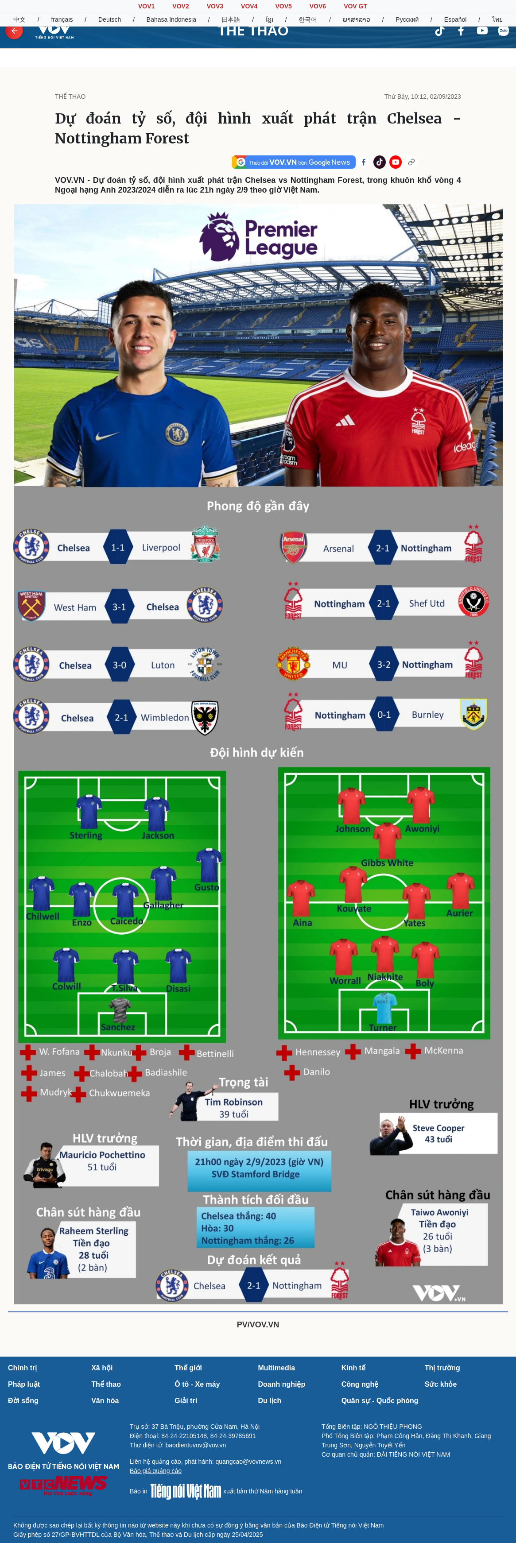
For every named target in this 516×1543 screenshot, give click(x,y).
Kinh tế (353, 1368)
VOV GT (355, 6)
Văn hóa (105, 1400)
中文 (19, 19)
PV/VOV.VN (258, 1324)
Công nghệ (360, 1384)
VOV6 (318, 6)
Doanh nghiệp (281, 1384)
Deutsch (109, 19)
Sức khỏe (441, 1384)
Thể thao (106, 1384)
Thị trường (442, 1368)
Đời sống (23, 1400)
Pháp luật (24, 1384)
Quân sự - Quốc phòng (380, 1400)
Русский (407, 19)
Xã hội (102, 1368)
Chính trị (22, 1368)
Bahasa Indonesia (171, 19)
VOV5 (283, 6)
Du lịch (269, 1400)
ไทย (497, 19)
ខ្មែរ (269, 19)
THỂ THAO (252, 31)
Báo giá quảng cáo (156, 1470)
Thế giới (188, 1368)
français (62, 19)
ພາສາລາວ (356, 19)
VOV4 (249, 6)
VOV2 (180, 6)
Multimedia (276, 1368)
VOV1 (146, 6)
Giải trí (186, 1400)
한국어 (308, 19)
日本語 (230, 19)
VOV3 (215, 6)
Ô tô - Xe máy (197, 1384)
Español (455, 19)
